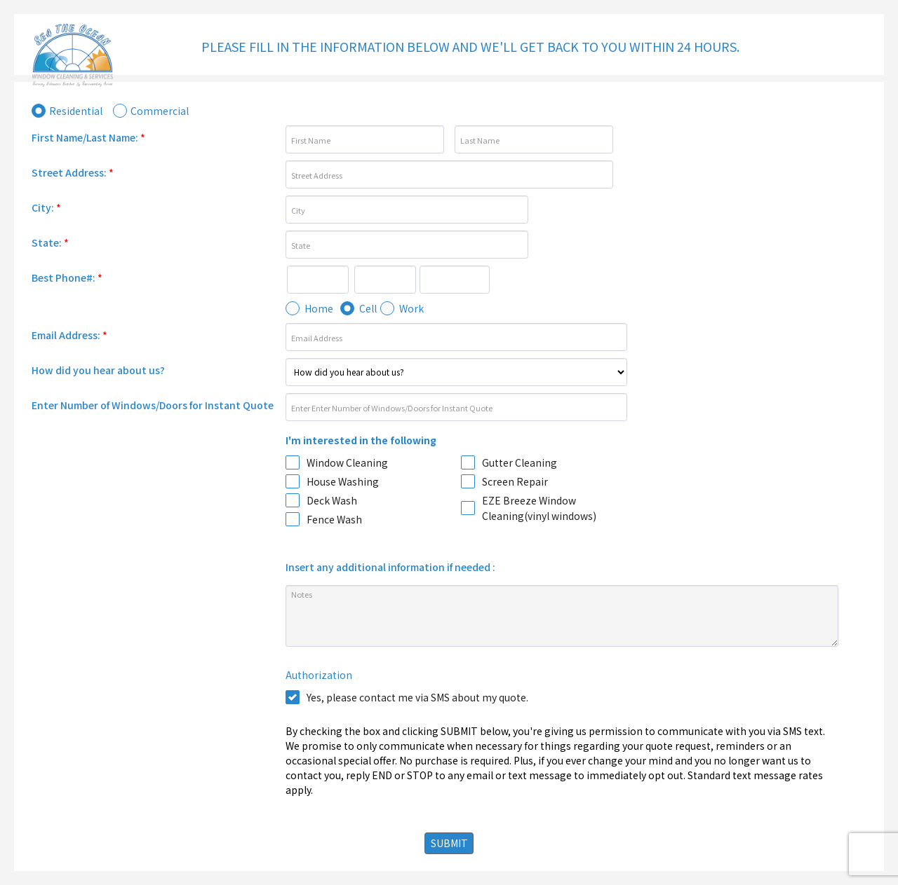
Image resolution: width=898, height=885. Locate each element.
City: (46, 207)
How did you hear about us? (98, 370)
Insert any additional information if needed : (390, 567)
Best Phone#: (67, 277)
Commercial (159, 111)
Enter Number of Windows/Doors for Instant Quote (153, 405)
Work (411, 308)
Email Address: (69, 335)
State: (50, 242)
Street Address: (73, 172)
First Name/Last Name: (88, 137)
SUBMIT (449, 843)
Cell (368, 308)
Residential (75, 111)
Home (318, 308)
